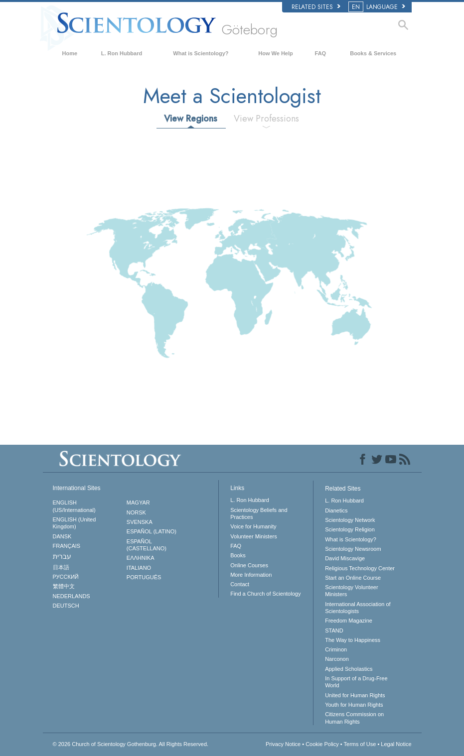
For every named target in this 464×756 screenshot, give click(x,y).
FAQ (320, 53)
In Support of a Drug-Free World (356, 681)
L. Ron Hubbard (122, 53)
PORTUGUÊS (144, 577)
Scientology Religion (350, 529)
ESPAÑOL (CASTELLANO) (146, 544)
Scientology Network (350, 520)
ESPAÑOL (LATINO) (151, 531)
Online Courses (249, 565)
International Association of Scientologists (357, 607)
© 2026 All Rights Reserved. (131, 744)
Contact (239, 584)
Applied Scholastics (348, 669)
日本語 (61, 567)
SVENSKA (140, 522)
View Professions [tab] (266, 118)
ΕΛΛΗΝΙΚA (141, 558)
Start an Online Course (353, 578)
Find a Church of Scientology (265, 594)
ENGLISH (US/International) (74, 506)
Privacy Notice (283, 744)
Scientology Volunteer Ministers (351, 590)
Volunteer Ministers (253, 536)
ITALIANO (139, 568)
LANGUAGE (377, 6)
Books (238, 555)
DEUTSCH (66, 606)
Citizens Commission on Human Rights (354, 717)
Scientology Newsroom (353, 549)
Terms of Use (360, 744)
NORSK (136, 512)
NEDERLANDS (71, 596)
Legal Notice (396, 744)
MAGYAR (138, 502)
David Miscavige (345, 558)
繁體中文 (64, 586)
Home (70, 53)
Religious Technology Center (360, 568)
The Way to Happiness (352, 640)
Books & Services (373, 53)
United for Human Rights (355, 695)
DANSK (62, 536)
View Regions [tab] (190, 118)
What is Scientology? (200, 53)
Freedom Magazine (348, 621)
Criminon (336, 649)
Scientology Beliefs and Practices (258, 513)
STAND (334, 630)
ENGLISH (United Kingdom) (74, 522)
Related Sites (316, 6)
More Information (251, 575)
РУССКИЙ (66, 577)
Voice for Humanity (253, 526)
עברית (62, 556)
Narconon (337, 659)
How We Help (275, 53)
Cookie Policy (322, 744)
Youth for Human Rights (354, 705)
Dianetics (336, 510)
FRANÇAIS (67, 546)
